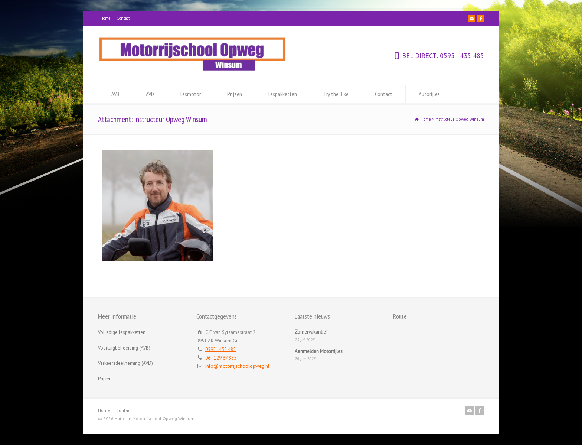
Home (105, 18)
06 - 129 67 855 (220, 358)
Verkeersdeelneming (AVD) (125, 363)
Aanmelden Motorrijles (319, 351)
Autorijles (429, 94)
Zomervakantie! (311, 332)
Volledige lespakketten (122, 332)
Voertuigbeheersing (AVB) (124, 348)
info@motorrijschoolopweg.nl (237, 366)
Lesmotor (190, 94)
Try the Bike (336, 94)
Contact (123, 18)
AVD (150, 94)
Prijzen (234, 94)
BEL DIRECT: (420, 55)
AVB (115, 94)
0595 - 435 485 (461, 55)
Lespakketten (282, 94)
